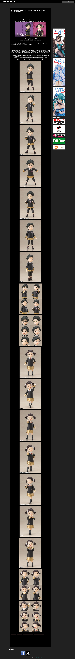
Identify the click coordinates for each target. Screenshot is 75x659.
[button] (11, 15)
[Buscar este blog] (69, 2)
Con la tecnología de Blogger (37, 657)
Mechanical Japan (9, 1)
